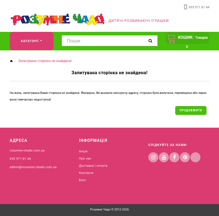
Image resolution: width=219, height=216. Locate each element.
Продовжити (191, 109)
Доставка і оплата (93, 165)
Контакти (86, 172)
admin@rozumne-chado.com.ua (33, 166)
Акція (83, 151)
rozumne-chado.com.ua (27, 150)
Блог (82, 179)
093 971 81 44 (199, 7)
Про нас (85, 158)
